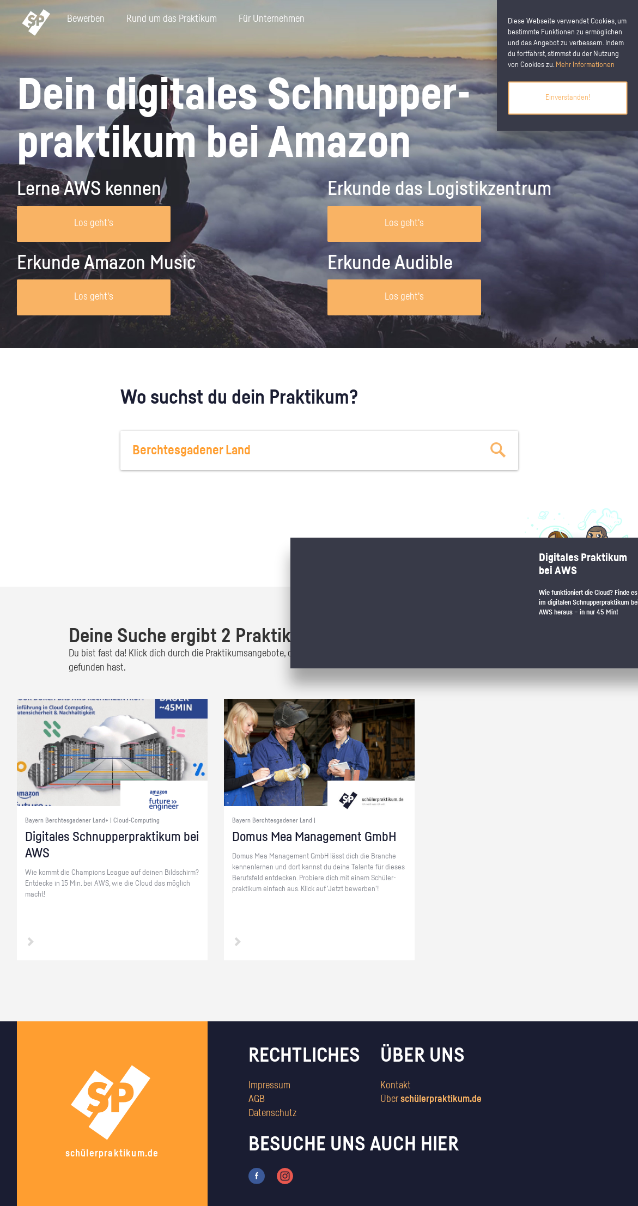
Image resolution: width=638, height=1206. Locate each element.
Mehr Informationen (585, 65)
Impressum (269, 1086)
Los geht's (93, 223)
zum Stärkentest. (460, 559)
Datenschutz (272, 1113)
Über (431, 1099)
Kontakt (395, 1086)
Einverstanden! (567, 97)
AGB (256, 1099)
